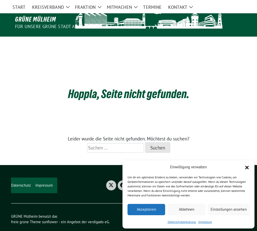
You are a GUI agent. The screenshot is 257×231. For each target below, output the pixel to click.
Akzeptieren (146, 209)
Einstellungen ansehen (229, 209)
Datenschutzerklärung (182, 222)
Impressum (205, 222)
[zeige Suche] (237, 4)
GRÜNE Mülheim (35, 19)
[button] (246, 167)
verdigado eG (98, 211)
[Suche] (230, 4)
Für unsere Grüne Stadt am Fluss (53, 26)
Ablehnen (186, 209)
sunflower (50, 211)
